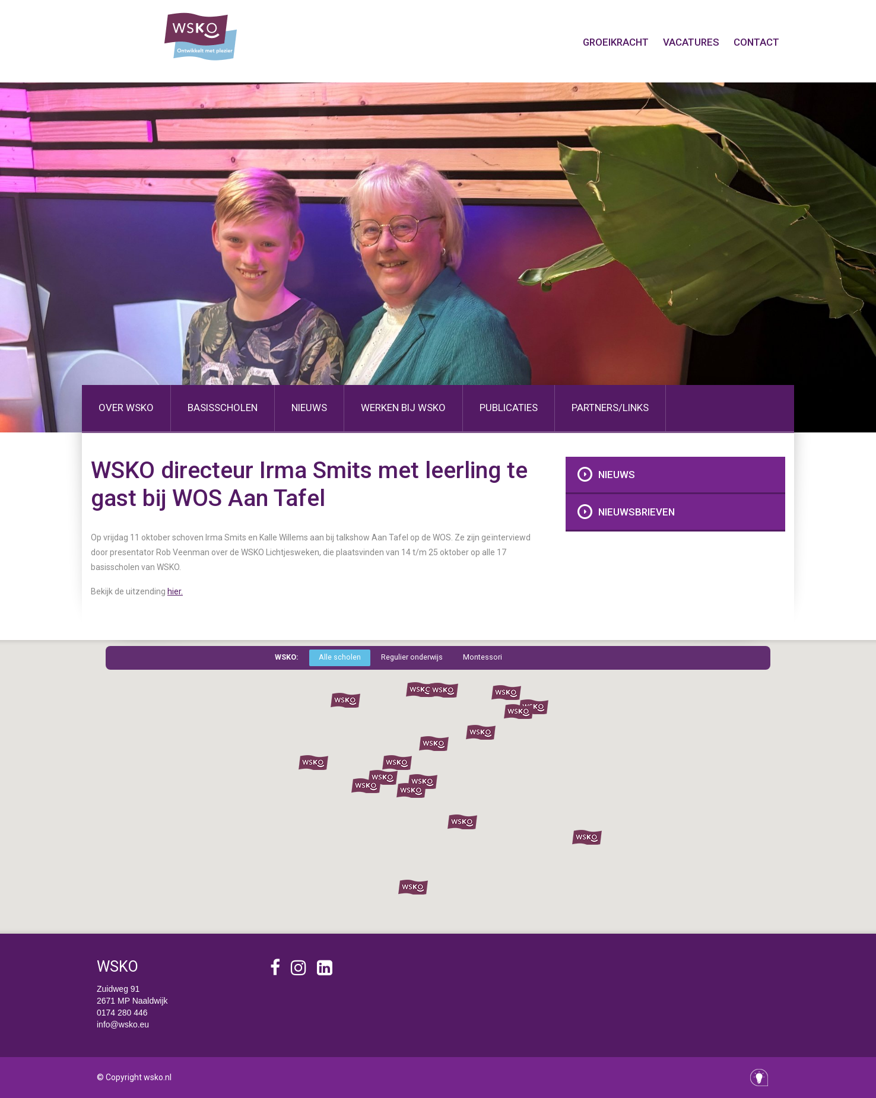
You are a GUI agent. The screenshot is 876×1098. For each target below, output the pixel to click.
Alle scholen (340, 657)
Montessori (482, 657)
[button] (420, 690)
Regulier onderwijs (412, 657)
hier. (175, 591)
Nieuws (616, 474)
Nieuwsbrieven (636, 512)
